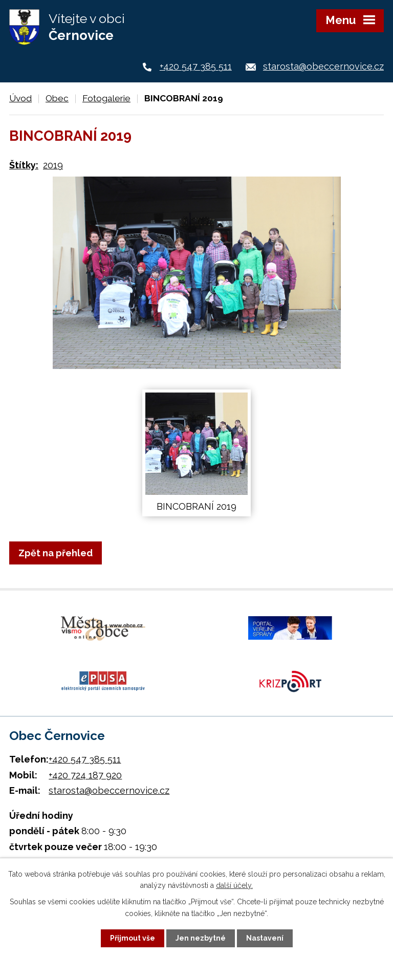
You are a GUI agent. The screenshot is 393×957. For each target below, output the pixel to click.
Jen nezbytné (201, 938)
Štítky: (23, 165)
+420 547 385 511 (196, 66)
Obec (57, 98)
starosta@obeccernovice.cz (323, 66)
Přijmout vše (132, 938)
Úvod (20, 98)
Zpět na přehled (55, 553)
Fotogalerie (106, 98)
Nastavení (264, 938)
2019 (53, 165)
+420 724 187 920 (85, 775)
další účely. (234, 885)
